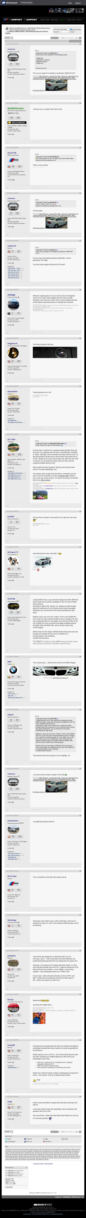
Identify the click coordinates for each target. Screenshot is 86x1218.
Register (78, 3)
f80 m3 (56, 1156)
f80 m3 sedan (22, 1157)
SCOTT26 (11, 599)
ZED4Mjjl (11, 295)
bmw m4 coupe (73, 1154)
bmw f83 (26, 1154)
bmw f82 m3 (38, 1152)
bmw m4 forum (23, 1156)
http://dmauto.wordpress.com (60, 677)
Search (79, 20)
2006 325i (10, 695)
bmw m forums (58, 1154)
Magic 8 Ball (64, 476)
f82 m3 (51, 1157)
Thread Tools (74, 41)
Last (77, 38)
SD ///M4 (11, 439)
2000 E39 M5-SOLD (13, 274)
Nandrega (12, 920)
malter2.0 (12, 246)
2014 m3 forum (34, 1149)
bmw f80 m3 (56, 1151)
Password (56, 32)
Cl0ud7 (10, 714)
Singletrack (12, 343)
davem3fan (12, 391)
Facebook (29, 1139)
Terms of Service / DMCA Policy (41, 1214)
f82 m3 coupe (58, 1157)
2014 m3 (16, 1149)
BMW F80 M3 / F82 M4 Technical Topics (39, 28)
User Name (56, 29)
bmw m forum (49, 1154)
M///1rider (12, 876)
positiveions (13, 820)
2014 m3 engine (24, 1149)
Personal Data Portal (57, 1214)
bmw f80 (29, 1151)
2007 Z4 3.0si (11, 694)
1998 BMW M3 (12, 857)
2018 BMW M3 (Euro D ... (15, 477)
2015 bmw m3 (58, 1149)
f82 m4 (73, 1157)
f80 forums (50, 1156)
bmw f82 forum (19, 1152)
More (76, 483)
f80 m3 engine (63, 1156)
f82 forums (45, 1157)
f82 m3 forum (66, 1157)
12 (71, 38)
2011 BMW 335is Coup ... (15, 479)
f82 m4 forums (31, 1159)
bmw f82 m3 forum (59, 1152)
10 (13, 180)
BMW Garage (44, 20)
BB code (7, 1179)
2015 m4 (14, 1151)
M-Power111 (13, 552)
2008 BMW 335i (12, 1067)
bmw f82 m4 (69, 1152)
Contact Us (58, 1197)
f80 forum (44, 1156)
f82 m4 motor (40, 1159)
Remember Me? (75, 29)
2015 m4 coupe (22, 1151)
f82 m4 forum (22, 1159)
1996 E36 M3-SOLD (13, 272)
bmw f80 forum (37, 1151)
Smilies (7, 1180)
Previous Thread (38, 1163)
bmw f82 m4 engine (17, 1154)
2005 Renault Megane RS (15, 697)
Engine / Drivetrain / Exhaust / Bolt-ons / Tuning (22, 29)
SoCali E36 (12, 153)
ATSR (10, 1102)
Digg (46, 1139)
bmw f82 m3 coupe (48, 1152)
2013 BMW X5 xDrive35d (15, 422)
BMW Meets (55, 20)
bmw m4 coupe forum (11, 1156)
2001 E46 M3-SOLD (13, 276)
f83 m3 (47, 1159)
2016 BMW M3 (12, 420)
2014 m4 (41, 1149)
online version (45, 480)
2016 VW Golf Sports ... (14, 855)
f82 (28, 1157)
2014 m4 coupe (49, 1149)
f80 (39, 1156)
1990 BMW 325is (12, 859)
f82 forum (39, 1157)
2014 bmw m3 (9, 1149)
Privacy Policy (27, 1214)
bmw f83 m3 (33, 1154)
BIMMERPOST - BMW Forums (71, 1197)
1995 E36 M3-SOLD (13, 278)
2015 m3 (74, 1149)
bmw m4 (65, 1154)
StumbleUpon (11, 1141)
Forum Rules (9, 1187)
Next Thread (48, 1163)
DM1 (10, 662)
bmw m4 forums (33, 1156)
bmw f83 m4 (40, 1154)
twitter (9, 1139)
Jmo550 (11, 516)
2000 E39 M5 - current (14, 268)
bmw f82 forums (29, 1152)
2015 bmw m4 (67, 1149)
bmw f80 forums (47, 1151)
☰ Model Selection (26, 2)
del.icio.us (29, 1141)
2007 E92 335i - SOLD (14, 270)
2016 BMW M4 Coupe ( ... (15, 475)
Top (82, 1197)
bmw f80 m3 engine (66, 1151)
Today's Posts (71, 20)
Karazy (10, 999)
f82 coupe (32, 1157)
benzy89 (11, 1045)
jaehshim (12, 956)
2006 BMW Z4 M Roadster (15, 473)
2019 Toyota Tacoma (14, 853)
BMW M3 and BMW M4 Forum (17, 28)
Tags (6, 1146)
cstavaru (11, 49)
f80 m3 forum (71, 1156)
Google (66, 1139)
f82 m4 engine (14, 1159)
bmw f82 (12, 1152)
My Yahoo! (48, 1141)
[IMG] (7, 1182)
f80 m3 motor (14, 1157)
